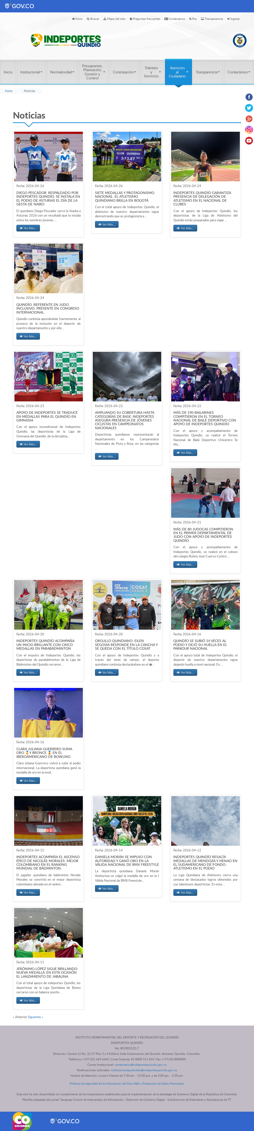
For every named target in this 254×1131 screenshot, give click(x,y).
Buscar (93, 19)
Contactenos (238, 71)
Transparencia (212, 19)
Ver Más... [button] (30, 228)
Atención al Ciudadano (178, 71)
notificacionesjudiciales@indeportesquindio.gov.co (144, 1070)
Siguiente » (35, 1017)
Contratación (124, 71)
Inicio (77, 19)
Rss (193, 19)
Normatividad (62, 71)
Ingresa (233, 19)
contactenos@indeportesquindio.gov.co (141, 1065)
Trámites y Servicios (152, 71)
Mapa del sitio (114, 19)
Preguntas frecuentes (145, 19)
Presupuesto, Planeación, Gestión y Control (93, 71)
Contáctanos (174, 19)
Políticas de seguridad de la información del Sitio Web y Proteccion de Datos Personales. (127, 1083)
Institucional (31, 71)
